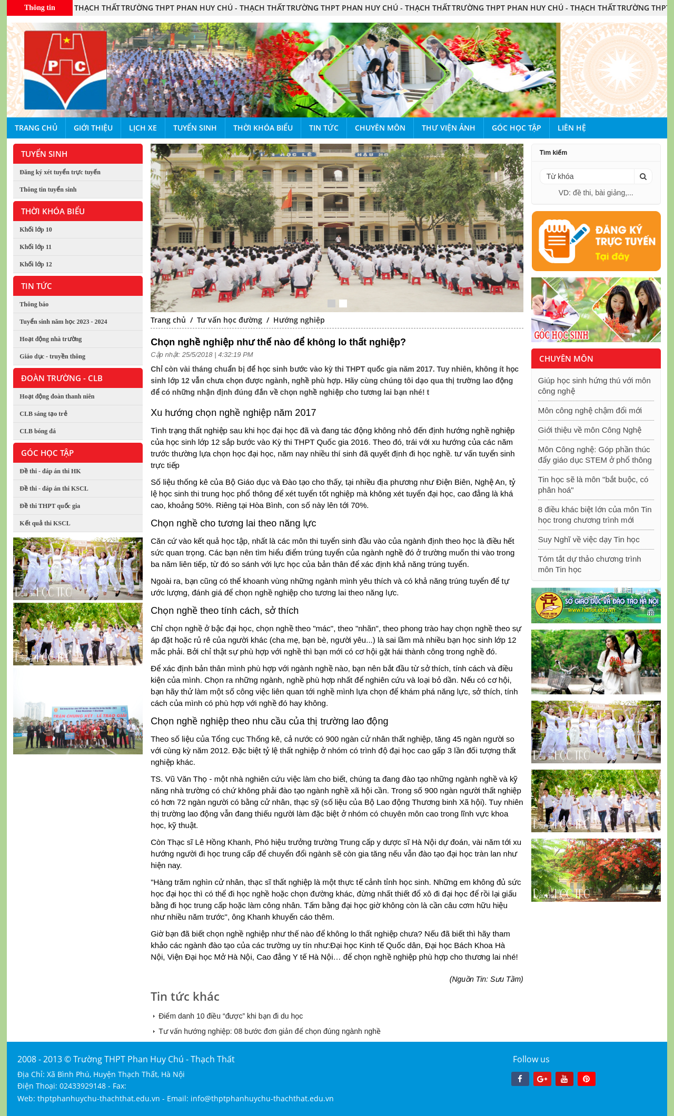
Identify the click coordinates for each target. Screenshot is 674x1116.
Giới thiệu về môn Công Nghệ (589, 429)
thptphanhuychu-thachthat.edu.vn (98, 1098)
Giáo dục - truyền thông (52, 356)
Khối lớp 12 (35, 264)
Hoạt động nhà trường (50, 339)
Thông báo (33, 304)
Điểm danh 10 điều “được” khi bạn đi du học (230, 1016)
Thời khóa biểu (263, 128)
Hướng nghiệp (299, 320)
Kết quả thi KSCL (44, 523)
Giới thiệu (93, 128)
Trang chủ (36, 128)
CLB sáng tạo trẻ (43, 413)
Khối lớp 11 (35, 247)
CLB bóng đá (37, 431)
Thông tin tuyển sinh (47, 189)
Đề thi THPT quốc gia (49, 506)
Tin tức (324, 128)
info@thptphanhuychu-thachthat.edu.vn (262, 1098)
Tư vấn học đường (229, 320)
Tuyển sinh (195, 128)
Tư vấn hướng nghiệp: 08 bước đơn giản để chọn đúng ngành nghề (269, 1031)
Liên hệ (572, 128)
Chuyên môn (380, 128)
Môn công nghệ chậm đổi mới (590, 410)
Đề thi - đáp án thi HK (50, 471)
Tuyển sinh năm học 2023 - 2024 (63, 321)
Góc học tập (516, 128)
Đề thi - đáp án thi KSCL (53, 488)
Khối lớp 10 (35, 229)
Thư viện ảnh (448, 128)
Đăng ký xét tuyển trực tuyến (60, 172)
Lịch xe (143, 128)
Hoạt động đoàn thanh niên (56, 396)
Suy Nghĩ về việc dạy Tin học (589, 539)
